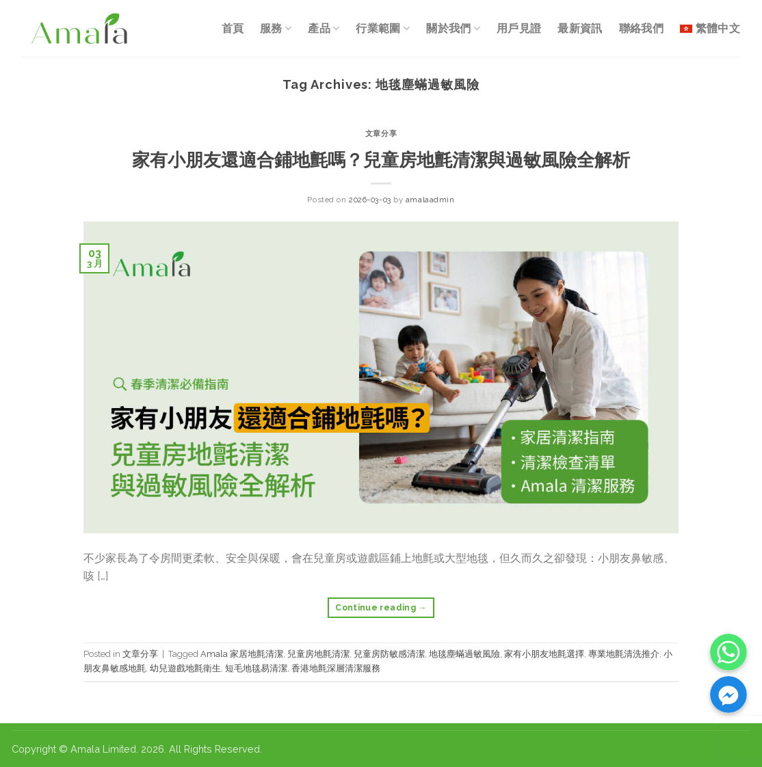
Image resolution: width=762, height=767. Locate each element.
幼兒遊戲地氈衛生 (185, 668)
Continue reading (381, 608)
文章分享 (381, 133)
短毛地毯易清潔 (256, 668)
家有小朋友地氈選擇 (544, 654)
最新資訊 (579, 28)
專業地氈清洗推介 (623, 654)
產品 (323, 28)
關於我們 (453, 28)
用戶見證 (519, 28)
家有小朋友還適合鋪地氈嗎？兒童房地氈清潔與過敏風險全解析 (381, 160)
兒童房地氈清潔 (318, 654)
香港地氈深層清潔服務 (335, 668)
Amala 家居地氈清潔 (241, 654)
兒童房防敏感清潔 (389, 654)
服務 (275, 28)
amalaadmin (430, 199)
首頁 (233, 28)
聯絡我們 (641, 28)
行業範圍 (383, 28)
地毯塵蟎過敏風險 (464, 654)
